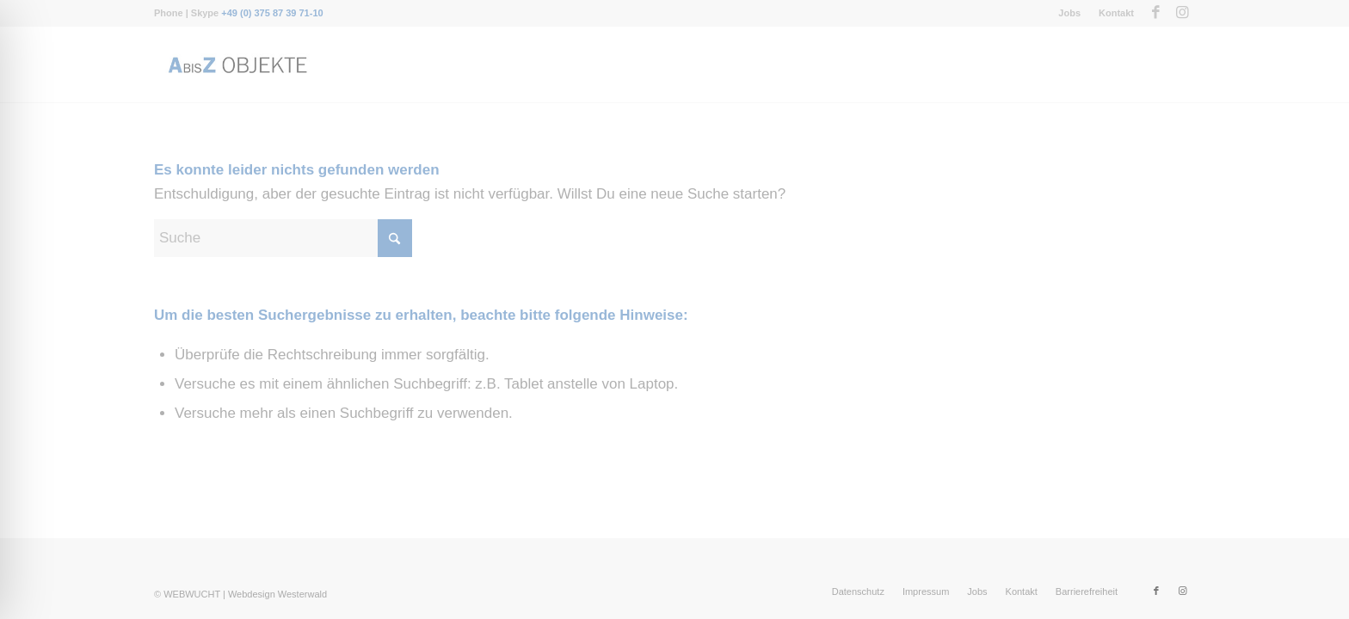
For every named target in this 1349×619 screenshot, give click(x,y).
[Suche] (283, 238)
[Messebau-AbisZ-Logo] (236, 64)
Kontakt (1116, 13)
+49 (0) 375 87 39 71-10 (272, 13)
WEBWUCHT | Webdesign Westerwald (245, 594)
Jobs (1069, 13)
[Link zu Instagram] (1182, 13)
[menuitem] (1070, 13)
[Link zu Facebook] (1155, 13)
